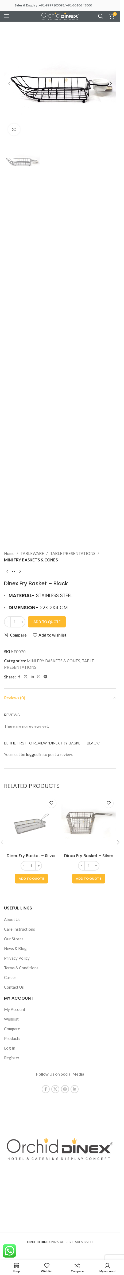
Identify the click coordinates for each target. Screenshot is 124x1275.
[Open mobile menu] (6, 16)
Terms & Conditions (21, 967)
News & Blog (15, 948)
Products (12, 1038)
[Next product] (20, 571)
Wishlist (11, 1019)
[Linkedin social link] (32, 676)
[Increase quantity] (22, 621)
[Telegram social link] (45, 676)
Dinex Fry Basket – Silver (31, 855)
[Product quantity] (15, 621)
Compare (12, 1028)
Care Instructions (19, 929)
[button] (9, 83)
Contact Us (14, 987)
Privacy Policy (17, 958)
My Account (14, 1009)
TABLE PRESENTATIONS (72, 553)
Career (10, 977)
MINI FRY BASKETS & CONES (31, 559)
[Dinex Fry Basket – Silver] (31, 823)
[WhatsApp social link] (39, 676)
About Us (12, 919)
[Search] (100, 16)
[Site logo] (60, 15)
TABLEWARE (32, 553)
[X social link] (25, 676)
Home (9, 553)
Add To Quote (46, 622)
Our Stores (14, 938)
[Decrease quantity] (7, 621)
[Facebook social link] (19, 676)
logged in (34, 754)
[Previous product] (7, 571)
